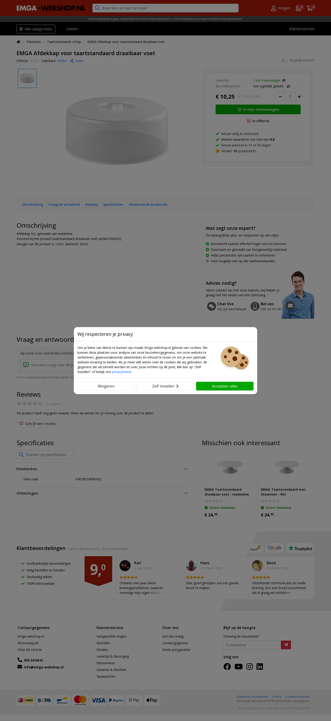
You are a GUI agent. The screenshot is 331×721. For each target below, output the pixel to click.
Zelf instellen (165, 386)
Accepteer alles (225, 386)
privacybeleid (121, 372)
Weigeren (106, 386)
